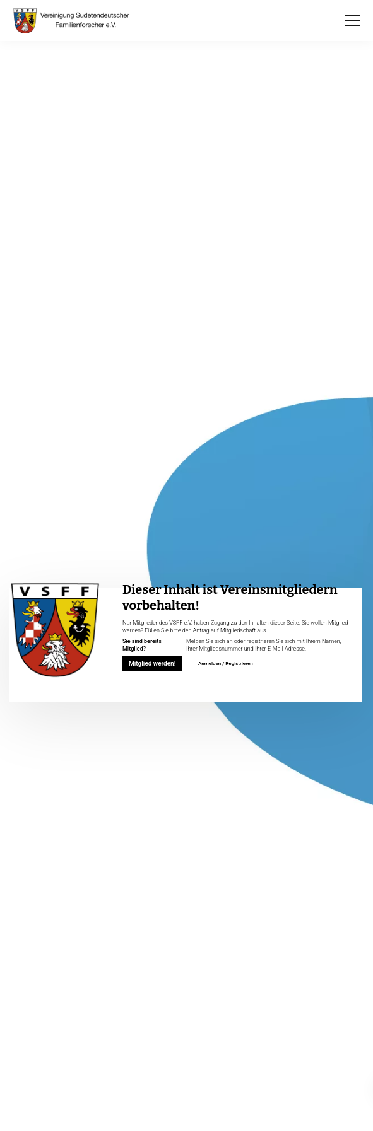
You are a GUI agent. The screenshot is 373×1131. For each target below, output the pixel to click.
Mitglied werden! (152, 663)
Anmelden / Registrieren (225, 663)
